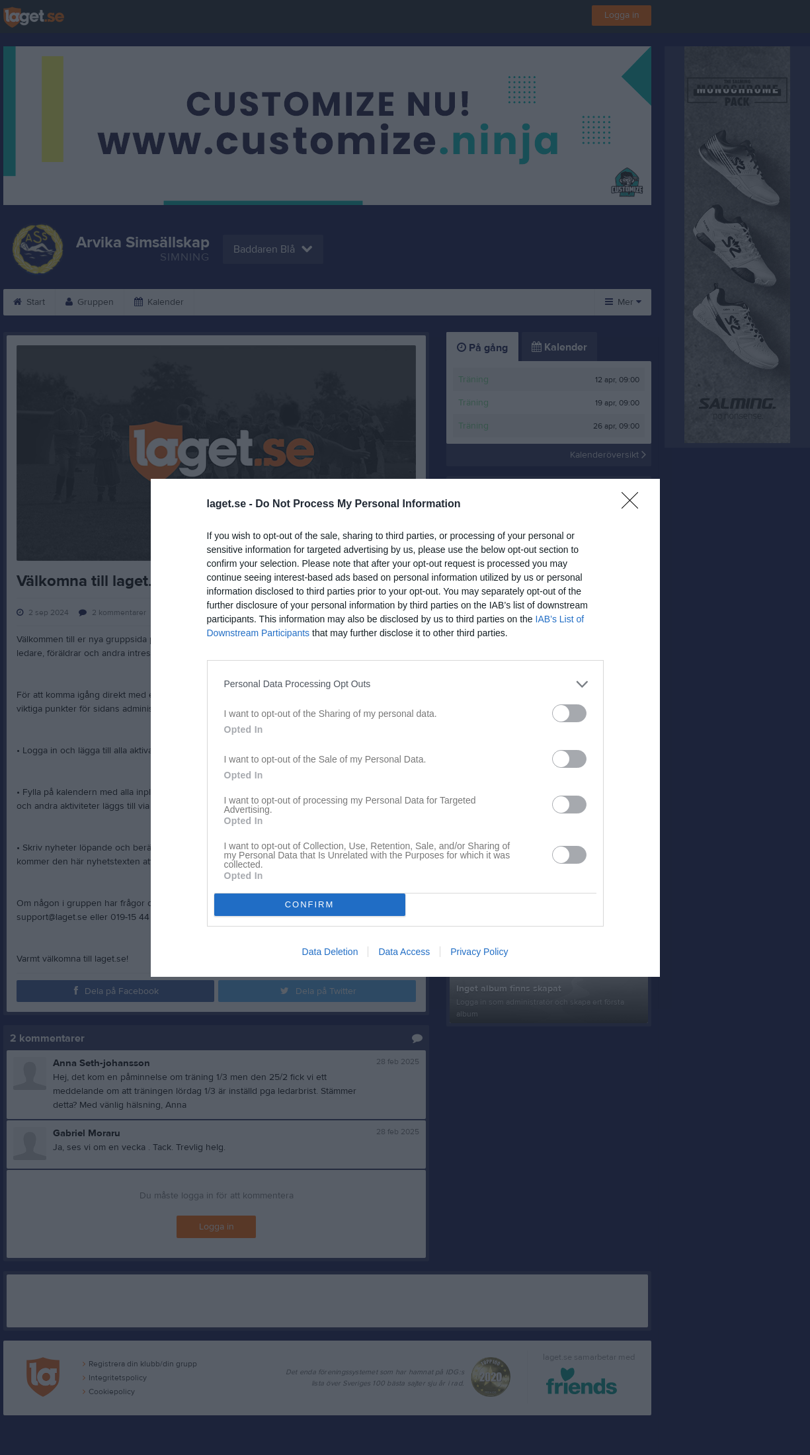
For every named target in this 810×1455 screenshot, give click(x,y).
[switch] (569, 713)
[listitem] (405, 684)
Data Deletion (330, 951)
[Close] (634, 504)
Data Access (404, 951)
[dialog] (405, 728)
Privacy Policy (479, 951)
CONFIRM (310, 904)
